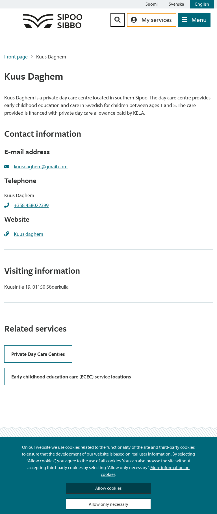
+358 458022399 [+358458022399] (31, 205)
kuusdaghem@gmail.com (41, 166)
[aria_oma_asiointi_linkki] (151, 20)
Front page (16, 56)
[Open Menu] (194, 20)
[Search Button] (117, 20)
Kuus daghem (28, 234)
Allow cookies (108, 488)
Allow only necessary (108, 504)
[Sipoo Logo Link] (52, 26)
